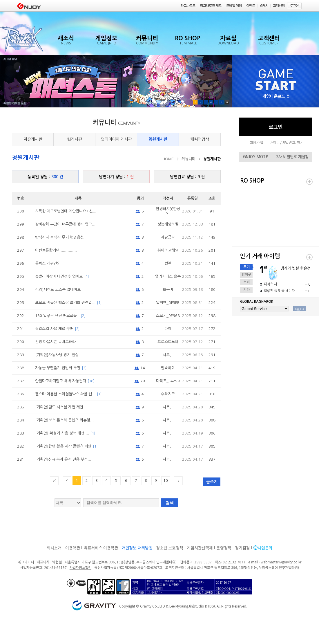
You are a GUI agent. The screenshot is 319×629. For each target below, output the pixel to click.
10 (165, 480)
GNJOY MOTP (255, 157)
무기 (246, 267)
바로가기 (299, 309)
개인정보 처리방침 (137, 548)
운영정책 (223, 548)
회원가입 (256, 143)
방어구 (246, 274)
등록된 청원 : (45, 177)
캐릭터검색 (199, 139)
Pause (227, 102)
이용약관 (72, 548)
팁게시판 (74, 139)
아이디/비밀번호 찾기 (286, 143)
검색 (170, 502)
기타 (246, 289)
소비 (246, 282)
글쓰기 (211, 482)
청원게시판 (157, 139)
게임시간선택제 (200, 548)
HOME (168, 159)
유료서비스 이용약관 (101, 548)
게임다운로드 (275, 96)
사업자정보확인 (80, 567)
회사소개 (54, 548)
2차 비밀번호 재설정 (292, 157)
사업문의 (265, 548)
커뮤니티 (188, 159)
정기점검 (242, 548)
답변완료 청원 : (187, 177)
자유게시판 (32, 139)
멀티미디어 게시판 (116, 139)
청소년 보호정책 (169, 548)
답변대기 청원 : (116, 177)
